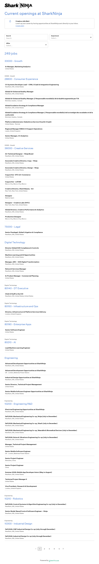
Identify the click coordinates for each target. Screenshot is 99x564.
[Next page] (63, 549)
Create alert (20, 26)
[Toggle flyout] (91, 37)
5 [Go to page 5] (59, 549)
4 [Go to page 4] (54, 549)
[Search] (26, 38)
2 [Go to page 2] (44, 549)
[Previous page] (35, 549)
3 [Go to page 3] (49, 549)
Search (8, 36)
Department (55, 36)
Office (8, 43)
